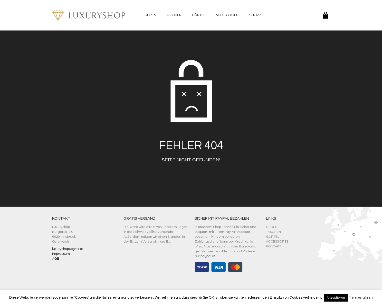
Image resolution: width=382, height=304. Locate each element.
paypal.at (208, 256)
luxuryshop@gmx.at (67, 249)
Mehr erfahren (361, 297)
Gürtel (198, 15)
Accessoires (227, 15)
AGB (55, 258)
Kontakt (256, 15)
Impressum (61, 253)
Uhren (150, 15)
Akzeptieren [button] (336, 297)
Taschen (174, 15)
